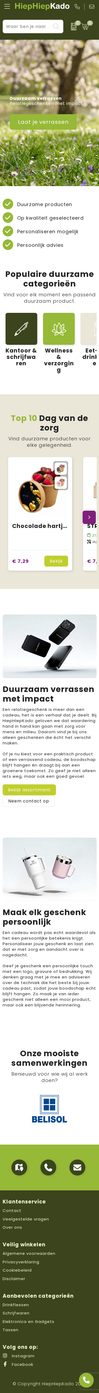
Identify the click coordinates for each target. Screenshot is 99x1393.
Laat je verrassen (43, 122)
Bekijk (56, 561)
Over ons (12, 1227)
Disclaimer (14, 1278)
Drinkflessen (16, 1305)
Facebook (18, 1364)
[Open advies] (86, 1380)
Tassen (10, 1330)
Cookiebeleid (17, 1270)
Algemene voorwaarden (29, 1253)
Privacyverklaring (21, 1262)
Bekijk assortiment (29, 790)
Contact (12, 1210)
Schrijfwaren (16, 1313)
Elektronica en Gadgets (28, 1321)
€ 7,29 (20, 561)
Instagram (19, 1356)
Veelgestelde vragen (26, 1219)
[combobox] (27, 26)
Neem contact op (28, 801)
